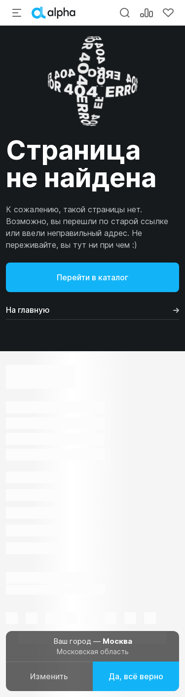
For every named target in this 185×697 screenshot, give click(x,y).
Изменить (49, 676)
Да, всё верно (136, 676)
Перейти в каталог (92, 277)
